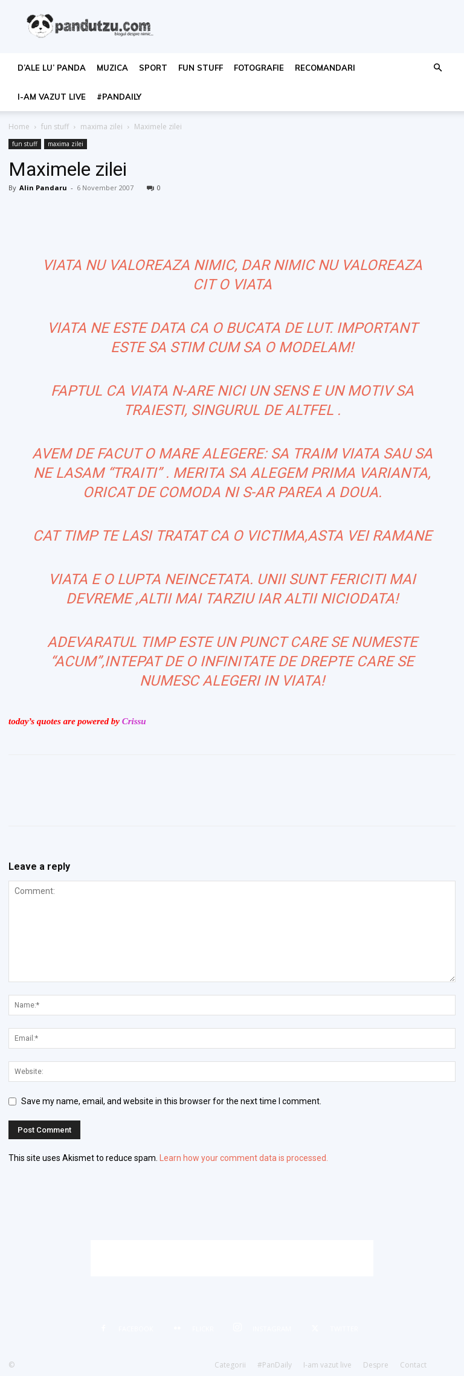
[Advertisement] (232, 1258)
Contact (413, 1365)
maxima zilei (101, 126)
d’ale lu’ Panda (52, 67)
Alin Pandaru (43, 187)
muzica (112, 67)
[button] (437, 68)
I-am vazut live (52, 96)
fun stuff (200, 67)
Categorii (230, 1365)
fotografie (259, 67)
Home (19, 126)
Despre (375, 1365)
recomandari (325, 67)
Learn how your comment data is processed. (244, 1158)
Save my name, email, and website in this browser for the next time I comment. (171, 1101)
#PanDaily (119, 96)
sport (153, 67)
